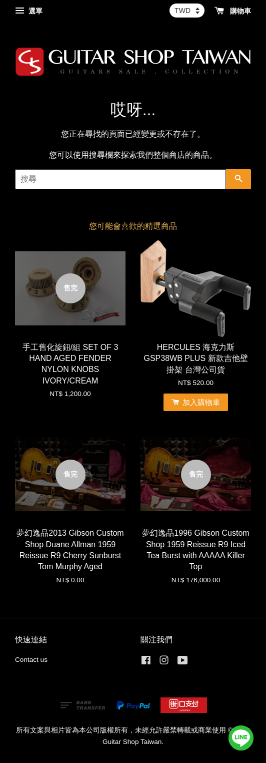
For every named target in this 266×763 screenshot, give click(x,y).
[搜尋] (120, 179)
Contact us (31, 659)
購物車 (232, 11)
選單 (28, 11)
